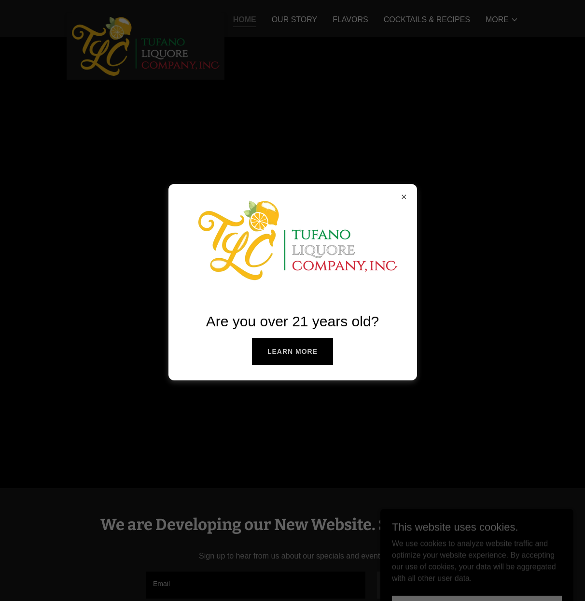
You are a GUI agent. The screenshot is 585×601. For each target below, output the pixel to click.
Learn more (292, 351)
